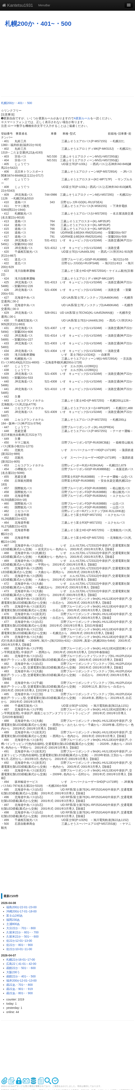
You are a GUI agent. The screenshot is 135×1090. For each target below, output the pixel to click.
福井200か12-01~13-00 (21, 980)
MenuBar (44, 5)
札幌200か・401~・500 (38, 23)
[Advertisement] (67, 62)
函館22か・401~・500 (21, 976)
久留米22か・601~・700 (22, 932)
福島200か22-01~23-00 (21, 907)
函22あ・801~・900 (19, 993)
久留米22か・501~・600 (22, 936)
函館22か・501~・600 (21, 968)
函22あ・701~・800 (19, 984)
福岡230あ (13, 919)
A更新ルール (82, 118)
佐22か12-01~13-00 (19, 940)
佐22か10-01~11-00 (19, 949)
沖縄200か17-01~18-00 (21, 911)
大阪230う (13, 972)
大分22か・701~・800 (21, 928)
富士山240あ (14, 915)
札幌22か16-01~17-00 (20, 959)
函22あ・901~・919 (19, 989)
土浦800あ (13, 924)
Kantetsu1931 (17, 5)
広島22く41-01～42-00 (21, 963)
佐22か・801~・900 (19, 945)
